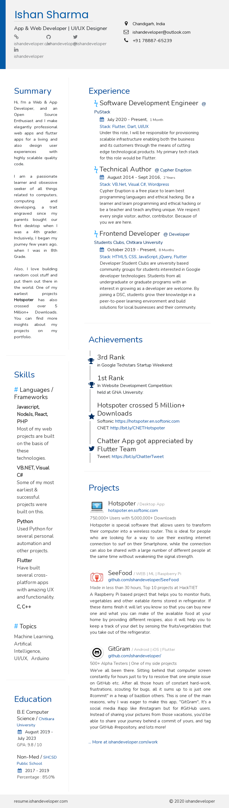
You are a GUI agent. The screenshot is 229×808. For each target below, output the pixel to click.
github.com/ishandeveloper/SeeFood (143, 580)
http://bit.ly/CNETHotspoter (137, 428)
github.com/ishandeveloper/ (134, 656)
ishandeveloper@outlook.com (162, 32)
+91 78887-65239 (152, 41)
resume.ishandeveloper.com (41, 801)
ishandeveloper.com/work (133, 742)
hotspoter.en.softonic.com (133, 510)
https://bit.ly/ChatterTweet (138, 457)
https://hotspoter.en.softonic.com (147, 421)
